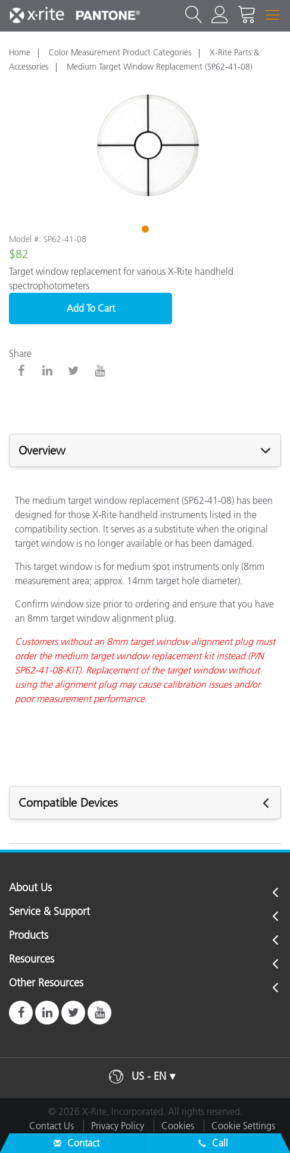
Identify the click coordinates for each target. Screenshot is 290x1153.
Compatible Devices (68, 802)
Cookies (177, 1126)
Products (28, 936)
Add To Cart (91, 308)
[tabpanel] (145, 147)
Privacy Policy (117, 1126)
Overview (42, 450)
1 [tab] (146, 231)
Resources (31, 960)
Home (19, 52)
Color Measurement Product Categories (120, 52)
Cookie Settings (243, 1126)
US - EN (149, 1076)
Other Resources (46, 983)
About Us (30, 888)
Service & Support (49, 912)
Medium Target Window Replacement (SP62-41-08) (159, 66)
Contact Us (51, 1126)
